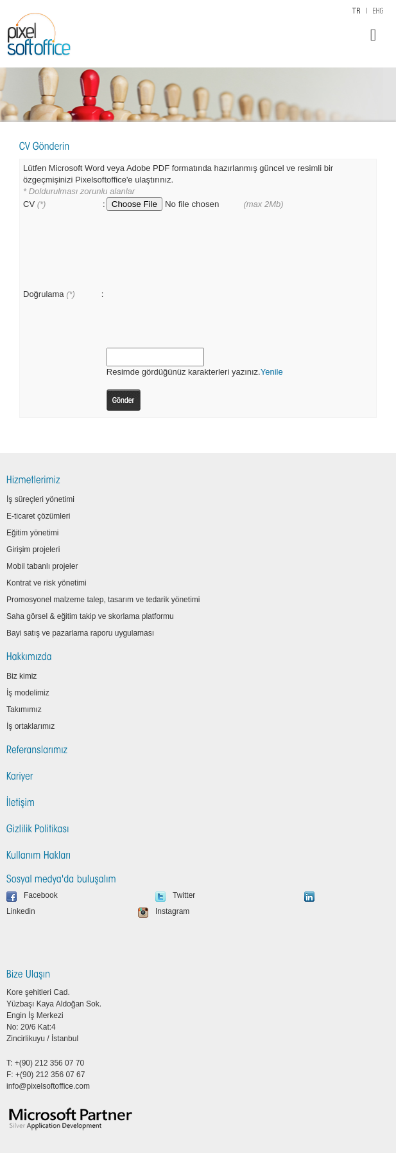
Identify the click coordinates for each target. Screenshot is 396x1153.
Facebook (41, 895)
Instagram (172, 911)
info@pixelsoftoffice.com (48, 1086)
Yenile (272, 372)
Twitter (184, 895)
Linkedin (20, 911)
